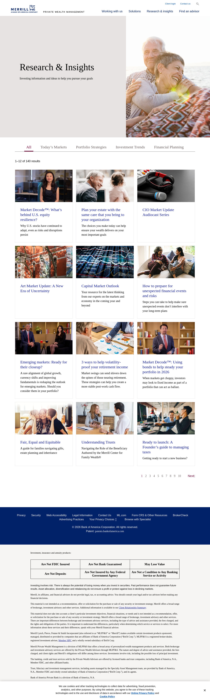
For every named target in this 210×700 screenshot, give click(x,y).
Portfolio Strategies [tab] (91, 147)
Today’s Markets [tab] (54, 147)
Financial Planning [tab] (169, 147)
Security (36, 515)
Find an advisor (189, 11)
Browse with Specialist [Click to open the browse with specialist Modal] (138, 519)
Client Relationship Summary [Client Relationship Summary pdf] (132, 607)
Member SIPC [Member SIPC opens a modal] (65, 640)
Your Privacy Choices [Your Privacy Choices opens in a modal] (101, 519)
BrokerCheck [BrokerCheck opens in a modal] (180, 515)
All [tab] (28, 147)
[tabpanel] (105, 320)
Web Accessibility (56, 515)
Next (191, 476)
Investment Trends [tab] (130, 147)
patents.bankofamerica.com (109, 531)
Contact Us (104, 515)
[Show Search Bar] (197, 4)
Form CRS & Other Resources (149, 515)
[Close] (204, 690)
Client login (170, 3)
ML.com (121, 515)
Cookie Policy (107, 696)
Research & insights (160, 11)
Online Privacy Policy (142, 693)
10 (179, 476)
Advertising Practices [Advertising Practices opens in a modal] (71, 519)
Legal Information (82, 515)
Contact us (185, 3)
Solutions (135, 11)
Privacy (21, 515)
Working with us (112, 11)
